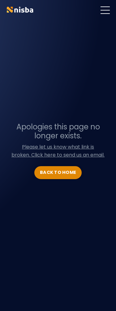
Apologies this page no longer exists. (58, 131)
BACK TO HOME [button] (58, 172)
